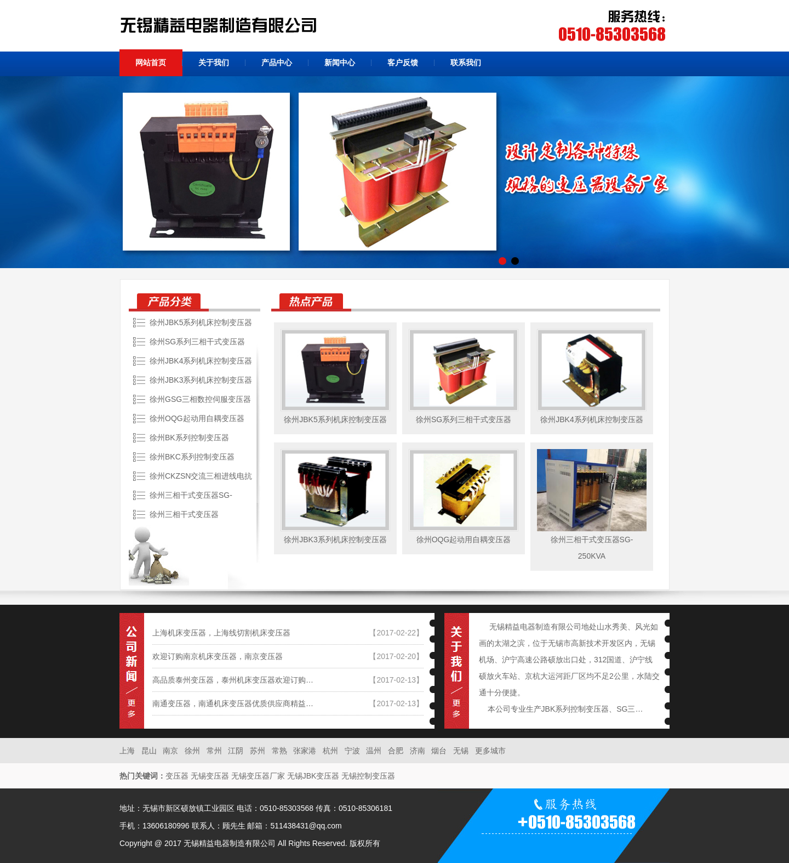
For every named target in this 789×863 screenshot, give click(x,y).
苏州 (258, 750)
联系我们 (465, 62)
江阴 (236, 750)
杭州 (331, 750)
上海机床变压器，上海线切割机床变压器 (221, 632)
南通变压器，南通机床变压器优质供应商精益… (232, 703)
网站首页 (150, 62)
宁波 (353, 750)
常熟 (280, 750)
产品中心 (276, 62)
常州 (215, 750)
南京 (171, 750)
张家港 (305, 750)
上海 (128, 750)
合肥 (396, 750)
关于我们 (213, 62)
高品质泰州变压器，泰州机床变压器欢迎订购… (232, 679)
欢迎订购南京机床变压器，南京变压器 (217, 656)
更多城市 (490, 750)
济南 (418, 750)
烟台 (440, 750)
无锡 (462, 750)
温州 (375, 750)
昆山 (150, 750)
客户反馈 (402, 62)
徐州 (193, 750)
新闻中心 (339, 62)
